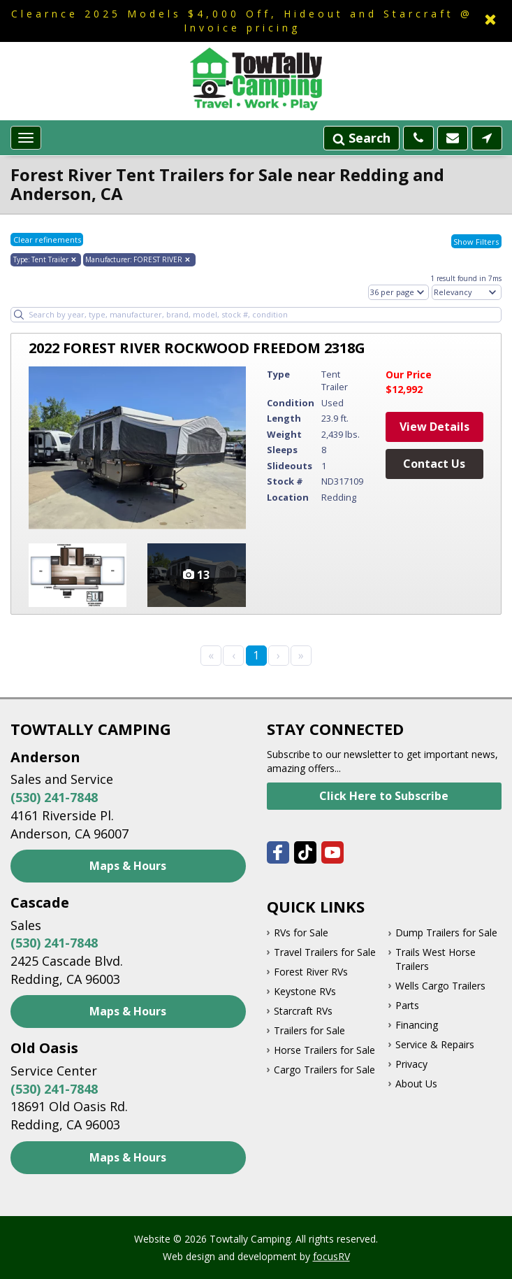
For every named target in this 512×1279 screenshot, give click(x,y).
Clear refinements (47, 239)
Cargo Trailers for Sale (324, 1069)
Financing (416, 1024)
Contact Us (434, 463)
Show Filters (476, 241)
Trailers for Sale (309, 1030)
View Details (434, 426)
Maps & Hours (127, 865)
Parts (407, 1005)
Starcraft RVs (303, 1010)
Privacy (411, 1064)
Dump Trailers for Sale (446, 932)
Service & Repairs (434, 1044)
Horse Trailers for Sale (324, 1050)
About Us (416, 1083)
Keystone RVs (305, 991)
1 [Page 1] (256, 655)
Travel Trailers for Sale (325, 952)
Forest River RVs (311, 971)
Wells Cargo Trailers (440, 985)
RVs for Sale (301, 932)
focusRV (331, 1256)
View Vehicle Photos (196, 575)
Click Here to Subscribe (383, 795)
